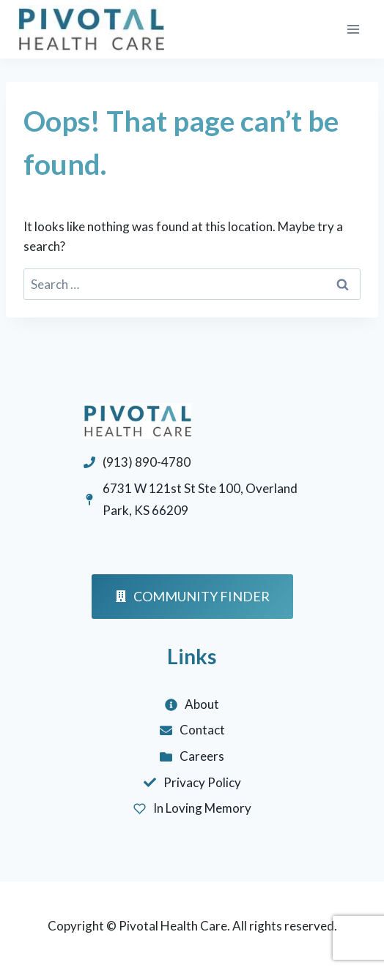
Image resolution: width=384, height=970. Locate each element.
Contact (202, 729)
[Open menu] (352, 29)
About (202, 704)
